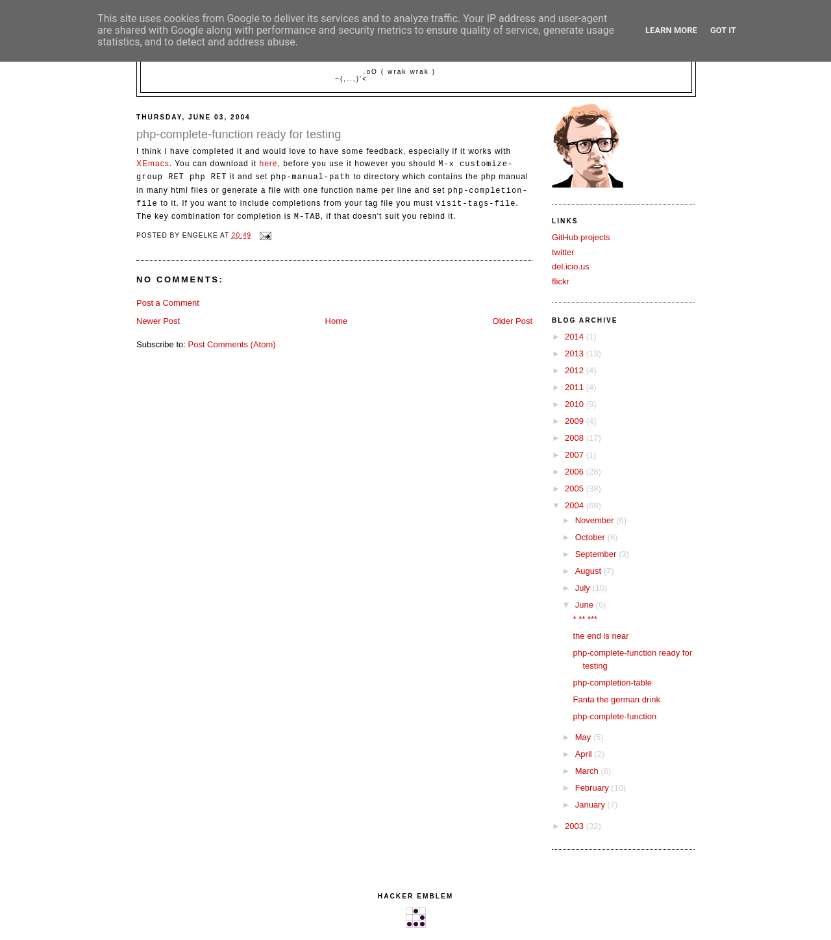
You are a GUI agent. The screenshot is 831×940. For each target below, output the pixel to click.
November (596, 520)
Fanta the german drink (616, 699)
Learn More (671, 30)
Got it (723, 30)
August (589, 571)
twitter (563, 252)
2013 (575, 353)
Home (336, 321)
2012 (575, 370)
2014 (575, 336)
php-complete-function (614, 716)
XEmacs (152, 164)
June (585, 605)
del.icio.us (570, 266)
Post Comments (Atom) (232, 344)
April (585, 754)
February (593, 788)
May (584, 737)
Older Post (512, 321)
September (597, 554)
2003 (575, 826)
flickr (560, 281)
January (591, 805)
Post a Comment (167, 303)
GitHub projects (581, 237)
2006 (575, 471)
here (268, 164)
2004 (575, 505)
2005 (575, 488)
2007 (575, 455)
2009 (575, 421)
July (584, 588)
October (591, 537)
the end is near (600, 636)
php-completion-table (612, 682)
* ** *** (585, 619)
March (588, 771)
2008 (575, 438)
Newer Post (158, 321)
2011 (575, 387)
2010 (575, 404)
